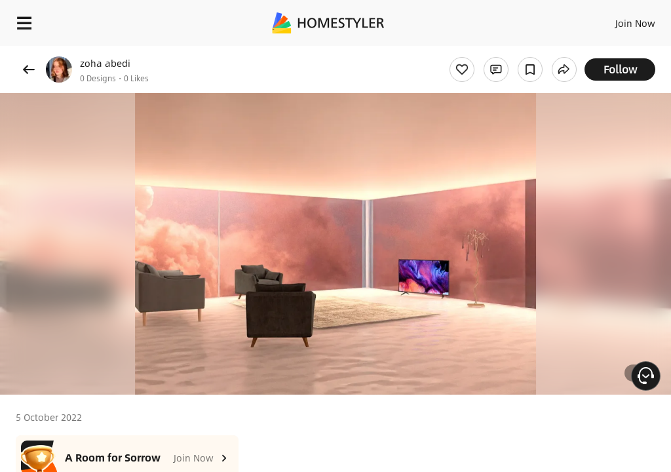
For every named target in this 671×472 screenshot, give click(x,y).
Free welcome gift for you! (503, 52)
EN (617, 19)
